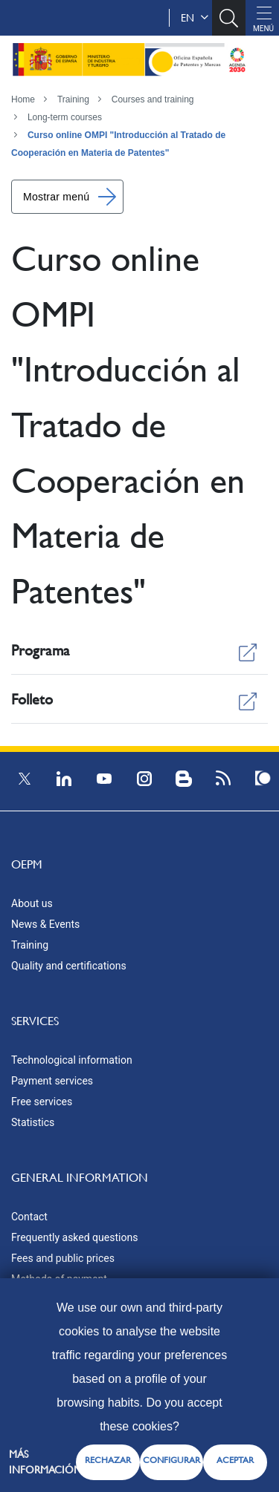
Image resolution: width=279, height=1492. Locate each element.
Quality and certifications (68, 966)
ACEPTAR (235, 1460)
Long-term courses (65, 117)
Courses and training (153, 99)
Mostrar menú (56, 197)
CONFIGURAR (171, 1460)
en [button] (194, 17)
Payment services (52, 1081)
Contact (29, 1217)
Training (73, 99)
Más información (45, 1462)
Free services (41, 1101)
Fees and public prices (63, 1258)
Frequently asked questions (74, 1237)
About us (32, 903)
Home (23, 99)
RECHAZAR (108, 1460)
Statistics (32, 1122)
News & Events (45, 924)
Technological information (71, 1060)
